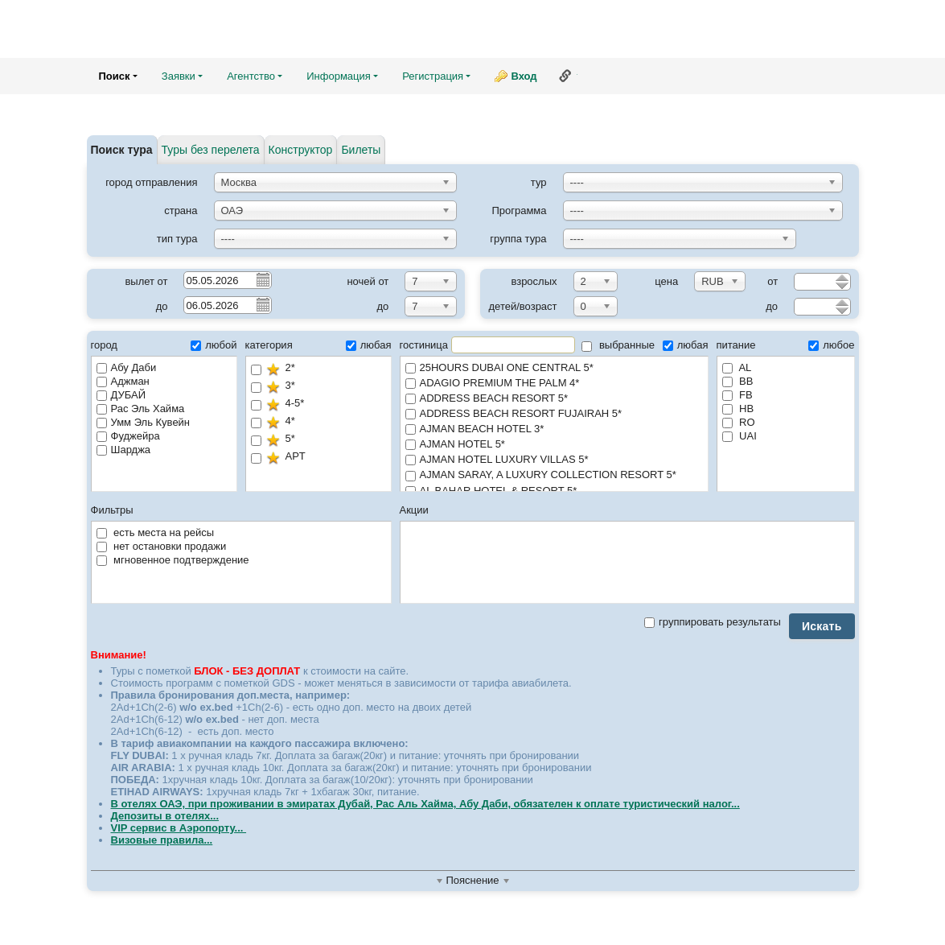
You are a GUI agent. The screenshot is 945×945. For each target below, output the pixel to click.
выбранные (618, 345)
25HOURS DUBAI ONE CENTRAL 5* (554, 368)
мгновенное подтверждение (173, 560)
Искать (822, 626)
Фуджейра (128, 436)
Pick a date (262, 279)
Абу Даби (127, 367)
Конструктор (301, 149)
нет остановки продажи (162, 546)
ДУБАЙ (121, 395)
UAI (739, 436)
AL (737, 367)
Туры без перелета (211, 149)
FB (737, 395)
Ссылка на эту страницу (565, 76)
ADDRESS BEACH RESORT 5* (554, 399)
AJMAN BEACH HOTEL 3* (554, 429)
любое (831, 345)
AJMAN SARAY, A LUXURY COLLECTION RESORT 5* (554, 475)
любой (213, 345)
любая (369, 345)
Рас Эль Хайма (141, 408)
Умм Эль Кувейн (144, 422)
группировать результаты (712, 622)
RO (738, 422)
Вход (523, 76)
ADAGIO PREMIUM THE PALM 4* (554, 383)
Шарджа (124, 450)
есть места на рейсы (156, 532)
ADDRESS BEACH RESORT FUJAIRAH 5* (554, 414)
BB (738, 381)
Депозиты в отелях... (165, 816)
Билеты (360, 149)
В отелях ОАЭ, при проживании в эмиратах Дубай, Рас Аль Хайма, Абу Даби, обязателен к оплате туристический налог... (425, 804)
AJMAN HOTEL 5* (554, 445)
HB (738, 408)
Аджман (123, 381)
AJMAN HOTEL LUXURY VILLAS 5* (554, 460)
